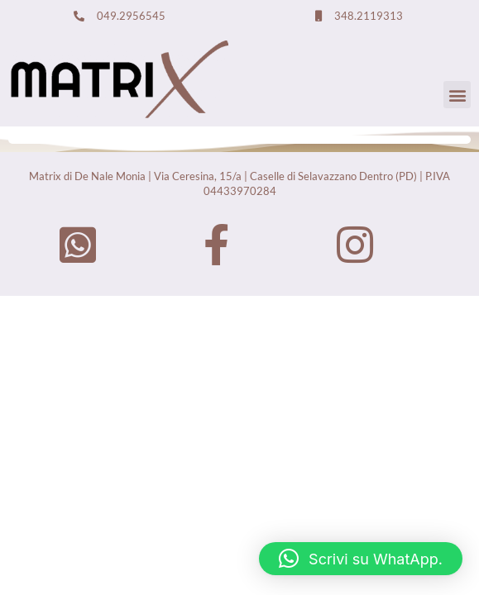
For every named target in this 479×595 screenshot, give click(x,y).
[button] (457, 94)
